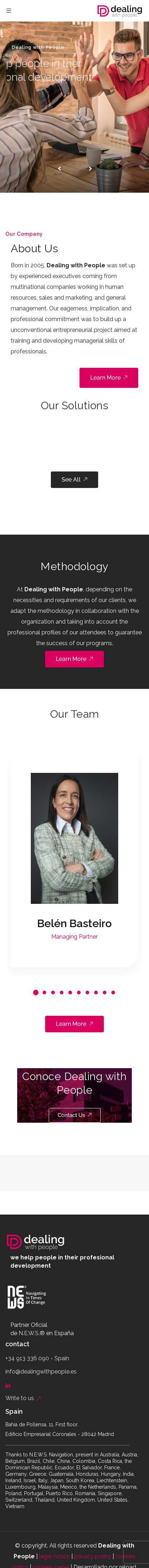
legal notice (54, 1556)
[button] (36, 992)
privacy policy (92, 1556)
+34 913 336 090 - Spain (37, 1358)
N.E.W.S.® (32, 1333)
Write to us (23, 1398)
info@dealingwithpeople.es (41, 1371)
